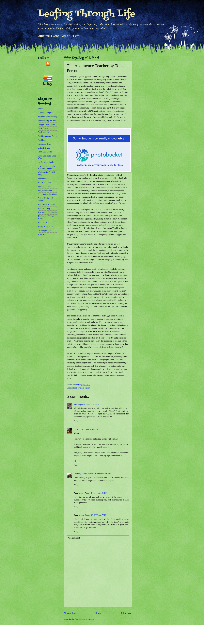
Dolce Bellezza (44, 148)
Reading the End (44, 186)
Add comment (74, 538)
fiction (87, 388)
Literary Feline (80, 474)
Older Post (125, 612)
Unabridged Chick (45, 230)
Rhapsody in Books (45, 190)
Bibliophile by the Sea (47, 120)
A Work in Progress (45, 113)
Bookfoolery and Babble (48, 136)
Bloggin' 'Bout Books (46, 124)
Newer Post (70, 612)
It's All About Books (46, 162)
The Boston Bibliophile (47, 212)
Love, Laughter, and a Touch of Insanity (46, 167)
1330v (40, 109)
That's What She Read (47, 204)
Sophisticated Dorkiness (47, 194)
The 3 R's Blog (44, 208)
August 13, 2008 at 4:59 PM (96, 515)
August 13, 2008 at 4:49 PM (96, 493)
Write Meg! (42, 234)
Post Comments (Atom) (84, 619)
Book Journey (43, 132)
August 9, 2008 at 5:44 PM (87, 429)
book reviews (78, 388)
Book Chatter (43, 128)
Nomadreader (43, 179)
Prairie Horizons (44, 182)
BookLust (42, 140)
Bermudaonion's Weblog (48, 117)
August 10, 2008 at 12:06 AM (99, 474)
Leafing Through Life (86, 14)
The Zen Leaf (43, 222)
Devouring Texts (44, 144)
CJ (75, 429)
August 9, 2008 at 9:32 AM (88, 404)
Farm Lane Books (45, 152)
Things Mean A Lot (45, 226)
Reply (76, 421)
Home (98, 612)
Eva (75, 404)
